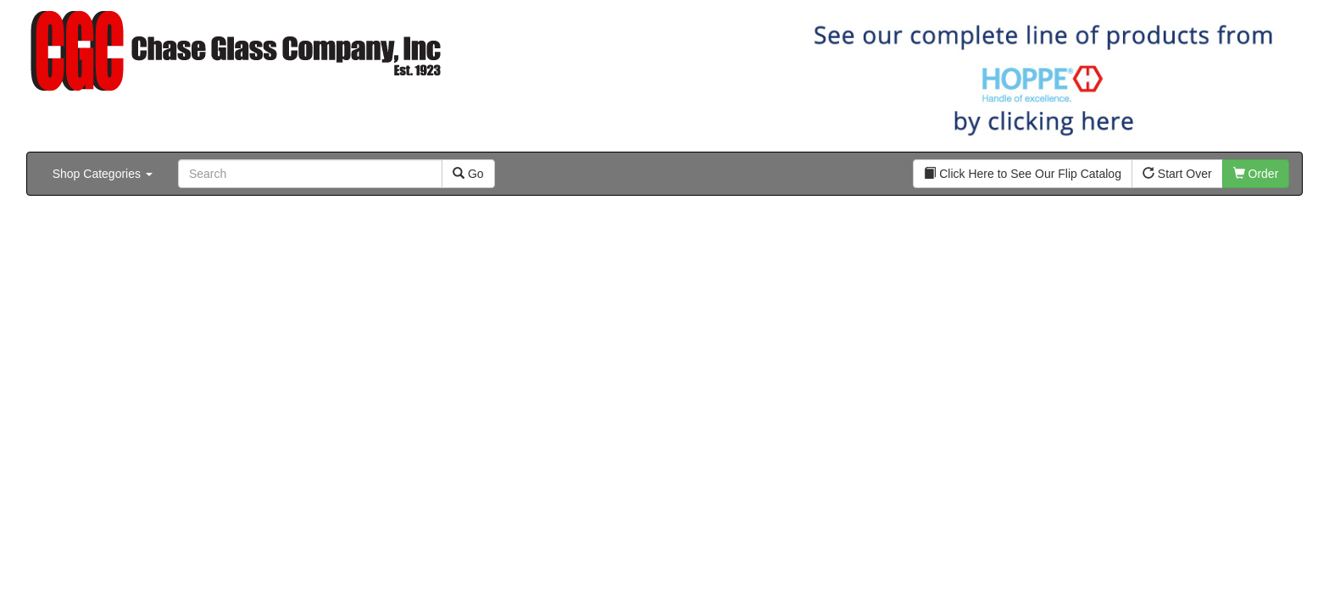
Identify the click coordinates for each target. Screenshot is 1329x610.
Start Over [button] (1177, 173)
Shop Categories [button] (103, 173)
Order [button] (1256, 173)
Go (468, 173)
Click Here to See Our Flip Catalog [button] (1022, 173)
